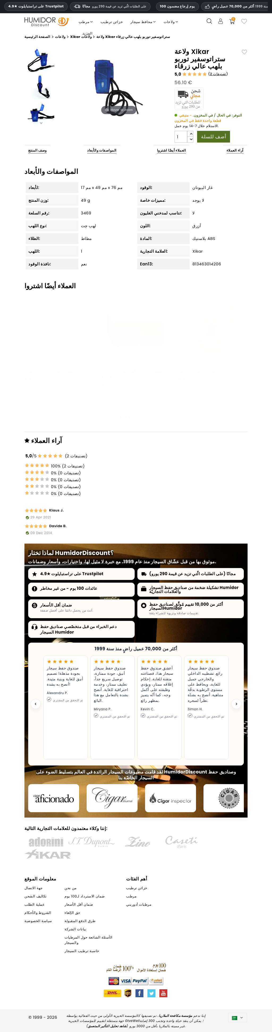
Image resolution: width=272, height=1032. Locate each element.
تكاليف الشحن (35, 896)
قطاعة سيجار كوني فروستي (48, 371)
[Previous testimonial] (36, 704)
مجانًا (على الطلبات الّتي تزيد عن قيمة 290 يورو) (192, 574)
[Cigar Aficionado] (53, 798)
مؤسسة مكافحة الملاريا (175, 1015)
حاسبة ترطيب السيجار (82, 950)
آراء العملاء (235, 150)
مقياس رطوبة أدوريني (197, 371)
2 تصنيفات (218, 73)
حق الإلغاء (72, 912)
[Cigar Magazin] (228, 798)
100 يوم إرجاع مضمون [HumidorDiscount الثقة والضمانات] (177, 6)
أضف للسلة (213, 136)
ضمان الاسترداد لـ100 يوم (85, 896)
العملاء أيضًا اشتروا (171, 150)
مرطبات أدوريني (138, 904)
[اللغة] (237, 1017)
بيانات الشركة (75, 929)
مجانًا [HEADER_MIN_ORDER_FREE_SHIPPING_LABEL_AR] (110, 6)
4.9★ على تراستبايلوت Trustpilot (36, 6)
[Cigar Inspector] (170, 798)
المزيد (87, 33)
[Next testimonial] (236, 704)
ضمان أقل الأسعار (56, 605)
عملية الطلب (34, 904)
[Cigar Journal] (112, 798)
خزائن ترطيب (191, 418)
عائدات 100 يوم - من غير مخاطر (68, 588)
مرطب (163, 418)
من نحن (70, 888)
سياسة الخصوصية (38, 920)
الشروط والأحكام (37, 912)
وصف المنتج (37, 150)
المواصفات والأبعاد (102, 150)
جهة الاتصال (33, 888)
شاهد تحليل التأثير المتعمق (107, 1026)
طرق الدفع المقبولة (80, 920)
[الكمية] (181, 137)
